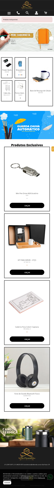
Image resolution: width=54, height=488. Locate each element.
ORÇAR (27, 206)
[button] (3, 38)
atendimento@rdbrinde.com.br (33, 464)
